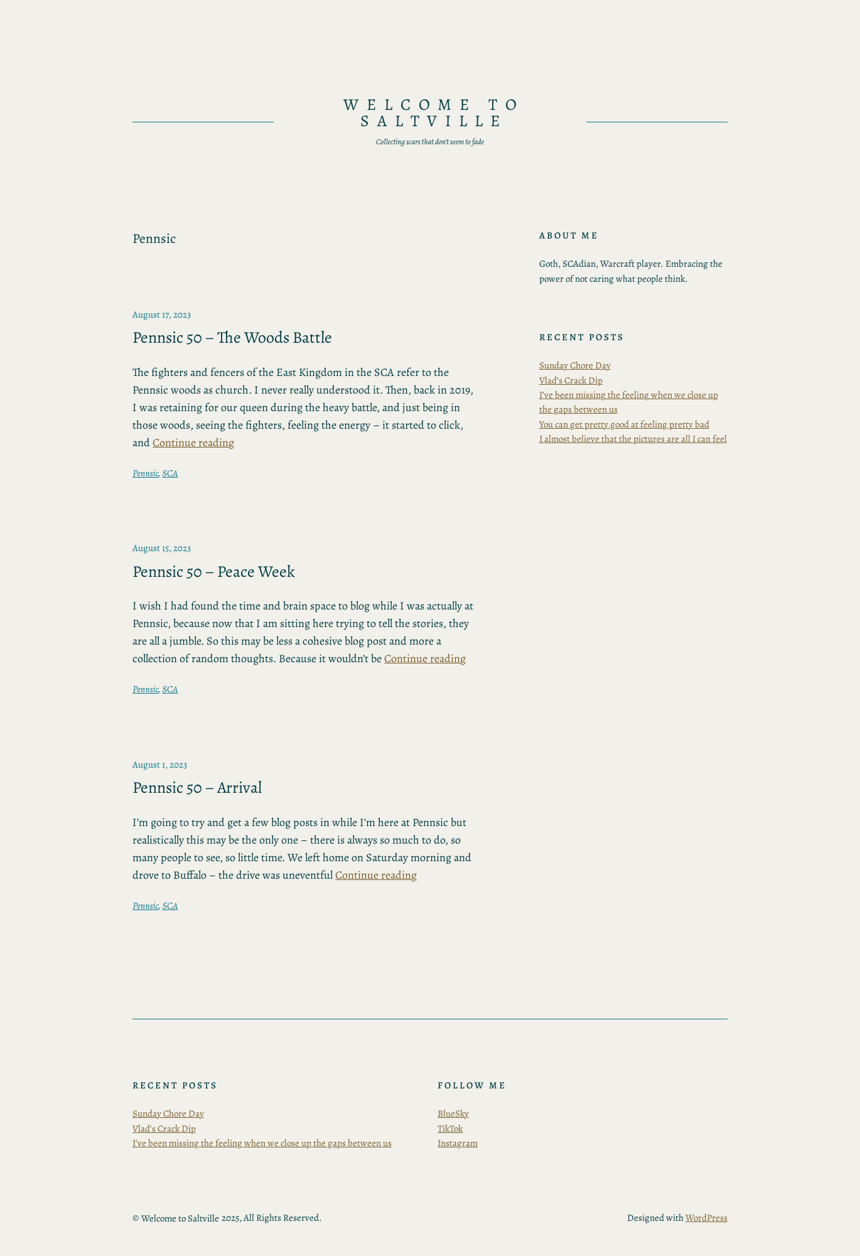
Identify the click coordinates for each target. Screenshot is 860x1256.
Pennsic (145, 473)
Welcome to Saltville (434, 113)
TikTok (450, 1128)
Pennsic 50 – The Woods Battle (232, 337)
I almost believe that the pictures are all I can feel (633, 438)
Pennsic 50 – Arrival (197, 787)
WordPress (706, 1217)
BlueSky (453, 1113)
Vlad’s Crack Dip (571, 380)
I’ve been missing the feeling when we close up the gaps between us (262, 1143)
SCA (170, 473)
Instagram (458, 1143)
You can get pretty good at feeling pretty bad (624, 424)
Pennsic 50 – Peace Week (213, 571)
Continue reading (193, 442)
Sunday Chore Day (575, 365)
